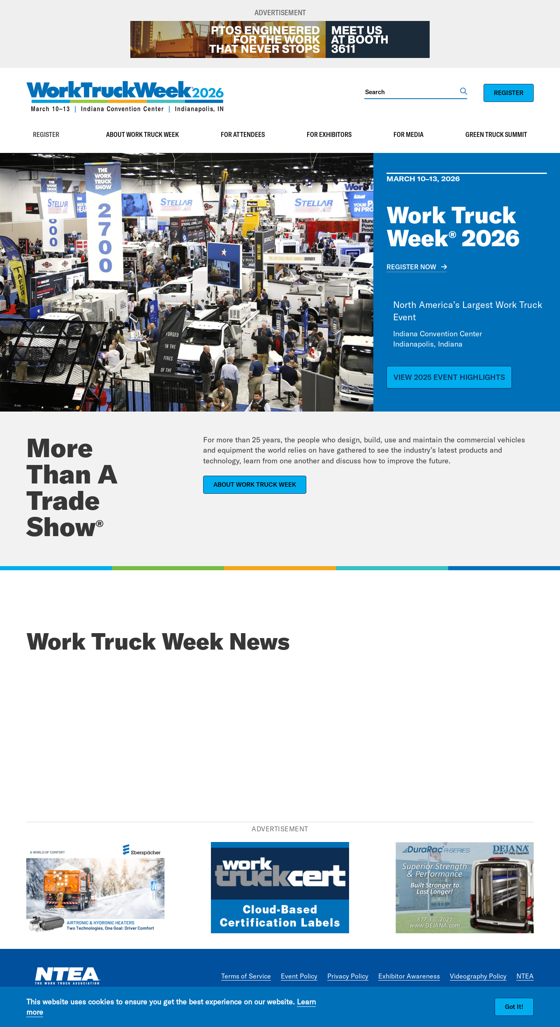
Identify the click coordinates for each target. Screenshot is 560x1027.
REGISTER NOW (411, 267)
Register (46, 134)
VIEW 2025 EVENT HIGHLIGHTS (449, 377)
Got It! (514, 1007)
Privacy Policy (347, 976)
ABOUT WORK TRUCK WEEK (254, 484)
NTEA (525, 976)
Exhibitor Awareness (409, 976)
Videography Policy (478, 976)
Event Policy (299, 976)
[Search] (412, 92)
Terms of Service (246, 976)
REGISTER (508, 93)
